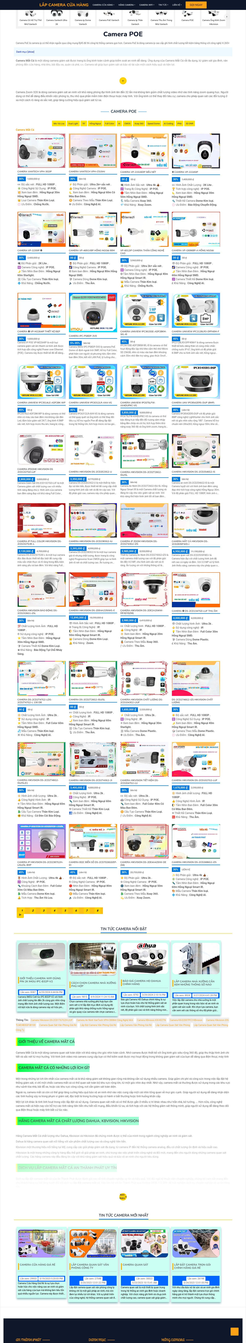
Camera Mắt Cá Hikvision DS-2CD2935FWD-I (190, 543)
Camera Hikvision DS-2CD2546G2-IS (193, 471)
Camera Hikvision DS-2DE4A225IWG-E (92, 610)
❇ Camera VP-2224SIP (185, 172)
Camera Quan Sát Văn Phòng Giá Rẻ (57, 1025)
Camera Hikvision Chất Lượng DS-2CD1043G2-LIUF (141, 701)
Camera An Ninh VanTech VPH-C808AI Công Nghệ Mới (105, 1020)
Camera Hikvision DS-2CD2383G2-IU (90, 541)
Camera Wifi (146, 4)
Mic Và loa (59, 123)
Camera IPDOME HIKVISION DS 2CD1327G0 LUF (35, 471)
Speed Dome (154, 123)
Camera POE (123, 111)
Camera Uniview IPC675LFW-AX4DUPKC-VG (138, 404)
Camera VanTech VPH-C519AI (87, 171)
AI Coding (168, 123)
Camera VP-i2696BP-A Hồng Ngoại (193, 250)
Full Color (109, 123)
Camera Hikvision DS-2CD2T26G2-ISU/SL (141, 474)
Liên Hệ (176, 4)
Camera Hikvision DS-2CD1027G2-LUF (194, 780)
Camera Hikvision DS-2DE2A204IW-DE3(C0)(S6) (141, 612)
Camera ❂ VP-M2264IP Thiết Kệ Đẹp (39, 331)
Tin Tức (162, 4)
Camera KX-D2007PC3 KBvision (186, 1020)
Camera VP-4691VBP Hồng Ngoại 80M (92, 250)
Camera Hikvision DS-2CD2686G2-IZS (194, 862)
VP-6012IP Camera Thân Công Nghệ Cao (142, 252)
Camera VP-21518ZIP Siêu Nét (138, 172)
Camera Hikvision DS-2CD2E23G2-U (90, 471)
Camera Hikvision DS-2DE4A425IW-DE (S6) (143, 864)
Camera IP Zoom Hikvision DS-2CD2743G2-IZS (139, 543)
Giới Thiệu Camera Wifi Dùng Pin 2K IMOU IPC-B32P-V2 (40, 980)
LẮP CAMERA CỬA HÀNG (64, 5)
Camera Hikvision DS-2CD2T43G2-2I (90, 780)
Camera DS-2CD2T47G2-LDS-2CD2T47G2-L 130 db (35, 701)
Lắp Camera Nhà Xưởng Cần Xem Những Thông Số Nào (194, 983)
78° (83, 123)
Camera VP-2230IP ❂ (30, 250)
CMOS (127, 123)
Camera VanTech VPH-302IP (35, 171)
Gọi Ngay (196, 5)
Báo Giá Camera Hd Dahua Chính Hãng (142, 983)
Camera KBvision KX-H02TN (151, 1020)
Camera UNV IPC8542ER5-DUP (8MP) (193, 402)
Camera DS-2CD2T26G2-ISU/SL (87, 699)
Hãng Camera (126, 4)
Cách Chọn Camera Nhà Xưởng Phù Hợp (93, 984)
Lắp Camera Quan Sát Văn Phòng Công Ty (90, 1266)
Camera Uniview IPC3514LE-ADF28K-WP (42, 402)
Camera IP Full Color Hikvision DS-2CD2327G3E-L (40, 543)
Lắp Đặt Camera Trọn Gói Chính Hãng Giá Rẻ (192, 1266)
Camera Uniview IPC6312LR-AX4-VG (90, 402)
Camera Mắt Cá (25, 130)
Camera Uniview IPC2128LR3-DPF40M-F (195, 331)
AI (119, 123)
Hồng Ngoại (95, 123)
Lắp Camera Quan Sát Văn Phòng (173, 1025)
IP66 (179, 123)
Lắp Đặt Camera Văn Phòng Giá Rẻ (98, 1025)
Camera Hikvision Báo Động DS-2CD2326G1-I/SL (38, 612)
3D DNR (189, 123)
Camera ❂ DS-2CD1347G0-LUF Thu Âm (194, 611)
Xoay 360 (138, 123)
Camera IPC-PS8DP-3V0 (83, 336)
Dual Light (73, 123)
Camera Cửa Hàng (103, 4)
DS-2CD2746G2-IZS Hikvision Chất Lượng (192, 701)
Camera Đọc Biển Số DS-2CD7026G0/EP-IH (93, 864)
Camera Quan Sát (135, 1265)
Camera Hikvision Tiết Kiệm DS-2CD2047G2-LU (139, 782)
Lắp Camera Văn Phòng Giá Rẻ (136, 1025)
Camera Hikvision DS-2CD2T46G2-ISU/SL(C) (38, 782)
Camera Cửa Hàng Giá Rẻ (37, 1265)
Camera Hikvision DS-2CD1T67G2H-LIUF (52, 1020)
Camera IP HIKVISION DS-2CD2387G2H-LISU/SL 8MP (40, 864)
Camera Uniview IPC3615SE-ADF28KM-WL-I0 (143, 333)
